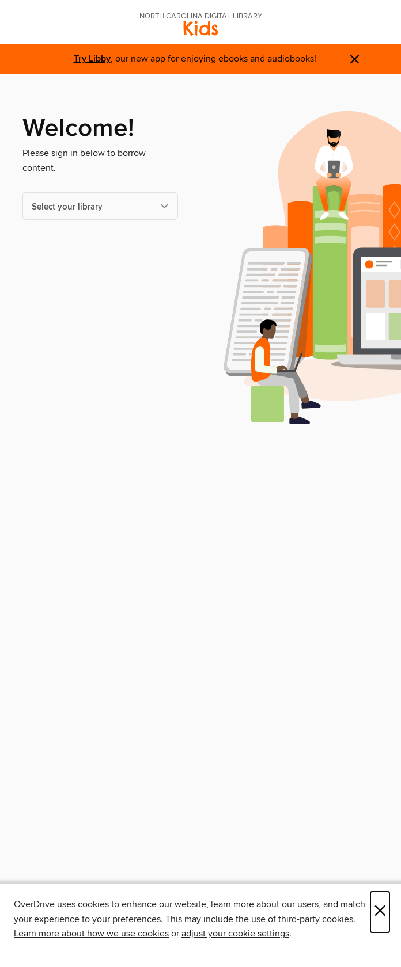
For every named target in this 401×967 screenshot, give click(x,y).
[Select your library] (100, 206)
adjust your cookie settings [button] (235, 933)
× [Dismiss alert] (355, 59)
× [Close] (380, 912)
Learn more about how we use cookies (91, 933)
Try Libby (92, 59)
